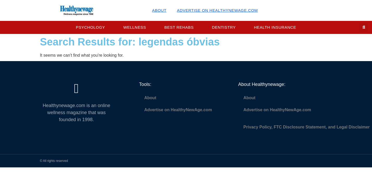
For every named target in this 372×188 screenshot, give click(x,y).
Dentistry (224, 27)
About (159, 10)
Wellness (134, 27)
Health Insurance (275, 27)
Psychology (90, 27)
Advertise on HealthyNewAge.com (217, 10)
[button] (363, 27)
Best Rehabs (179, 27)
